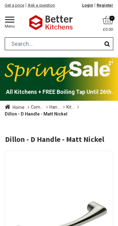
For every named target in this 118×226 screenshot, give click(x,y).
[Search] (107, 44)
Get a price (14, 5)
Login (87, 5)
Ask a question (41, 5)
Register (105, 5)
